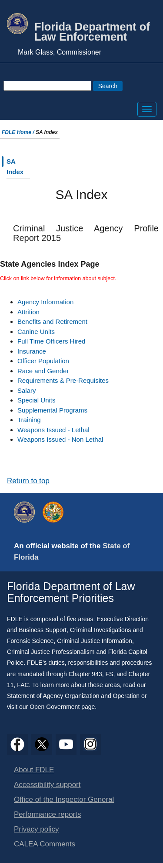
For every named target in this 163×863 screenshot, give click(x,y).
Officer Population (43, 360)
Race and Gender (43, 371)
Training (29, 419)
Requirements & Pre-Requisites (63, 380)
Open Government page (62, 706)
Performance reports (47, 814)
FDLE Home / (19, 132)
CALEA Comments (44, 844)
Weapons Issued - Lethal (53, 429)
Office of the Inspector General (64, 799)
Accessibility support (47, 784)
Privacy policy (36, 829)
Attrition (28, 312)
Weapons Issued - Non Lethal (60, 439)
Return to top (28, 481)
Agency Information (45, 302)
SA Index (15, 166)
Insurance (31, 351)
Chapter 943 (85, 673)
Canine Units (36, 331)
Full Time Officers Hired (51, 341)
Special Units (36, 400)
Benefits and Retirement (52, 321)
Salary (26, 390)
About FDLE (34, 770)
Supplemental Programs (52, 410)
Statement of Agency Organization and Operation (73, 695)
